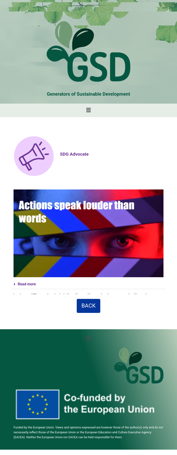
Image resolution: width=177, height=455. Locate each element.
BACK (88, 305)
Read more (27, 284)
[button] (88, 110)
